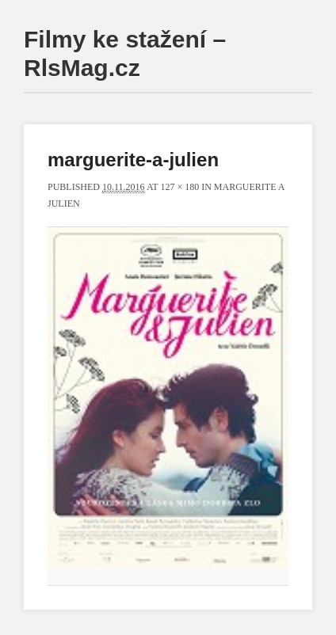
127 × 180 (179, 186)
